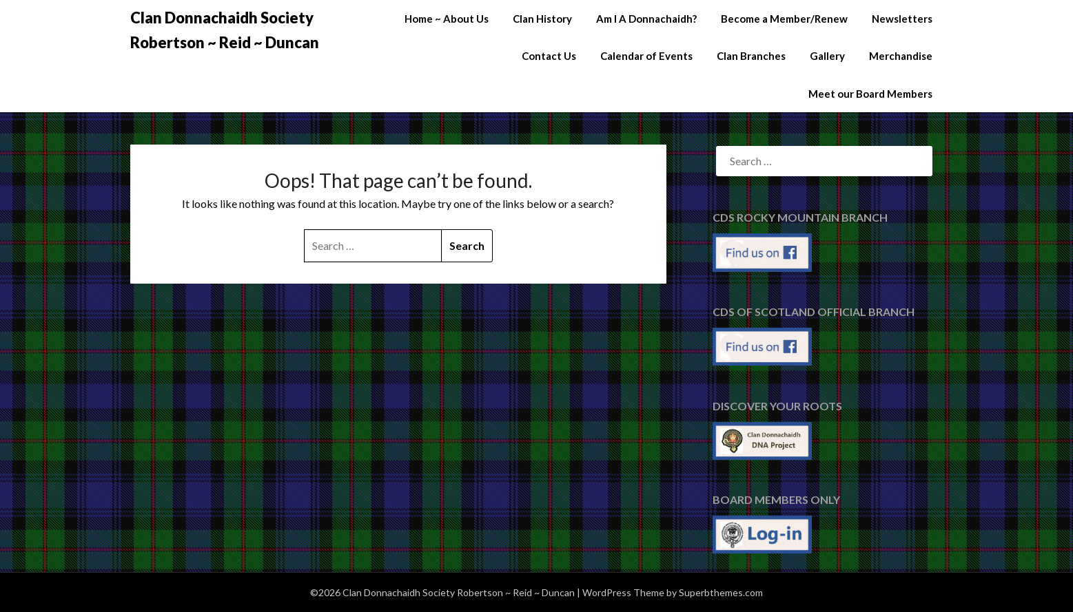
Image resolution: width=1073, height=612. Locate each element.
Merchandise (900, 56)
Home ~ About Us (447, 18)
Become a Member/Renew (784, 18)
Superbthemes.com (721, 592)
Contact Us (549, 56)
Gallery (827, 56)
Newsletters (902, 18)
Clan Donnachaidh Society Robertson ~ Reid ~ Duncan (224, 30)
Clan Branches (751, 56)
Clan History (542, 18)
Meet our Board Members (870, 93)
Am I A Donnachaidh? (646, 18)
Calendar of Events (646, 56)
